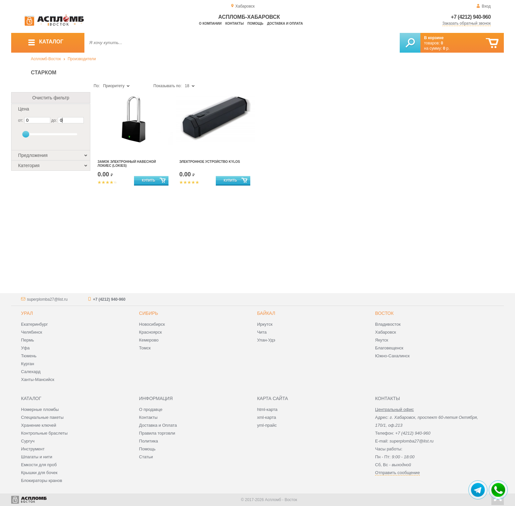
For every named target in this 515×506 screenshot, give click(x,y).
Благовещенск (389, 347)
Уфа (25, 347)
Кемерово (148, 340)
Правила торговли (157, 433)
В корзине (434, 38)
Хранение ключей (38, 425)
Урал (27, 313)
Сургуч (27, 441)
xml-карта (266, 417)
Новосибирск (152, 324)
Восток (384, 313)
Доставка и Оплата (158, 425)
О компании (210, 23)
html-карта (267, 409)
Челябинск (31, 332)
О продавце (150, 409)
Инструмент (33, 448)
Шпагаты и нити (36, 456)
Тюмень (28, 355)
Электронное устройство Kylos (209, 162)
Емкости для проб (39, 464)
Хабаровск (385, 332)
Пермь (27, 340)
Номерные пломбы (40, 409)
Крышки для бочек (39, 472)
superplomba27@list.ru (47, 299)
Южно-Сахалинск (392, 355)
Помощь (255, 23)
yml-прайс (267, 425)
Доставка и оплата (285, 23)
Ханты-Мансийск (37, 379)
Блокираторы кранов (41, 480)
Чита (262, 332)
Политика (148, 441)
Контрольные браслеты (44, 433)
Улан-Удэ (266, 340)
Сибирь (148, 313)
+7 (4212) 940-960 (471, 17)
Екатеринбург (34, 324)
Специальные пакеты (42, 417)
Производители (82, 59)
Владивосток (388, 324)
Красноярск (150, 332)
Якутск (381, 340)
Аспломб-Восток (46, 59)
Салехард (30, 371)
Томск (144, 347)
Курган (27, 363)
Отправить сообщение (397, 472)
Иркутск (265, 324)
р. (446, 48)
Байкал (266, 313)
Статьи (146, 456)
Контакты (234, 23)
